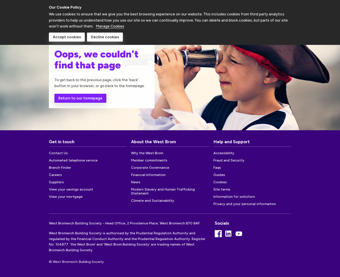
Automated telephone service (73, 160)
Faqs (217, 167)
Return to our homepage (80, 98)
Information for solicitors (234, 196)
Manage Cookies (110, 24)
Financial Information (148, 175)
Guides (219, 175)
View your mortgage (66, 196)
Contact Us (58, 153)
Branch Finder (60, 167)
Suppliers (56, 182)
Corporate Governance (150, 167)
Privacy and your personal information (244, 204)
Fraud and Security (228, 160)
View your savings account (71, 189)
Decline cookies (105, 35)
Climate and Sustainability (152, 200)
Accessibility (223, 153)
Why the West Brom (147, 153)
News (135, 182)
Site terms (221, 189)
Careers (55, 175)
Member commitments (149, 160)
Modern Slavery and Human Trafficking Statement (163, 191)
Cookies (220, 182)
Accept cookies (67, 35)
